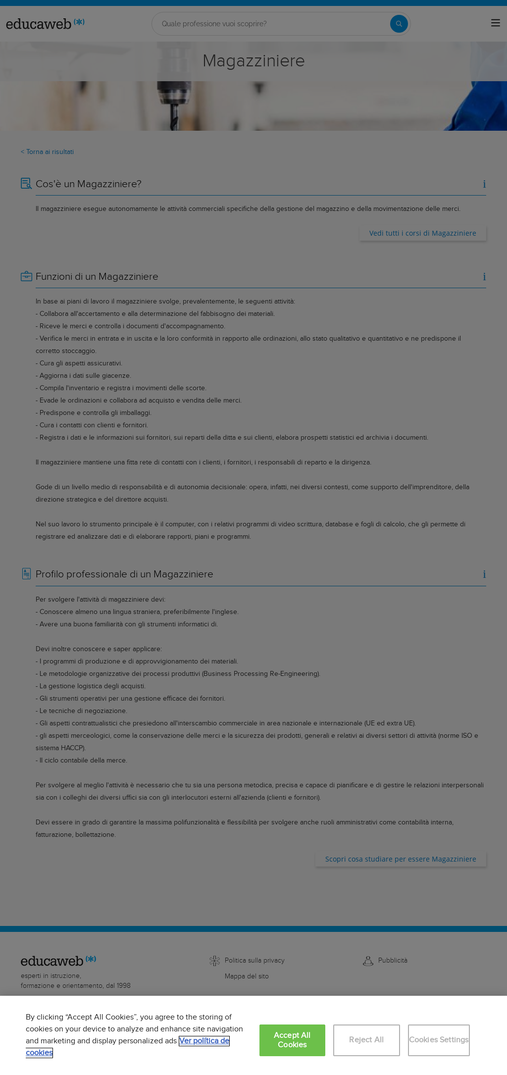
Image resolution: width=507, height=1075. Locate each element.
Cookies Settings (439, 1040)
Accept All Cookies (292, 1040)
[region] (253, 1035)
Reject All (366, 1040)
